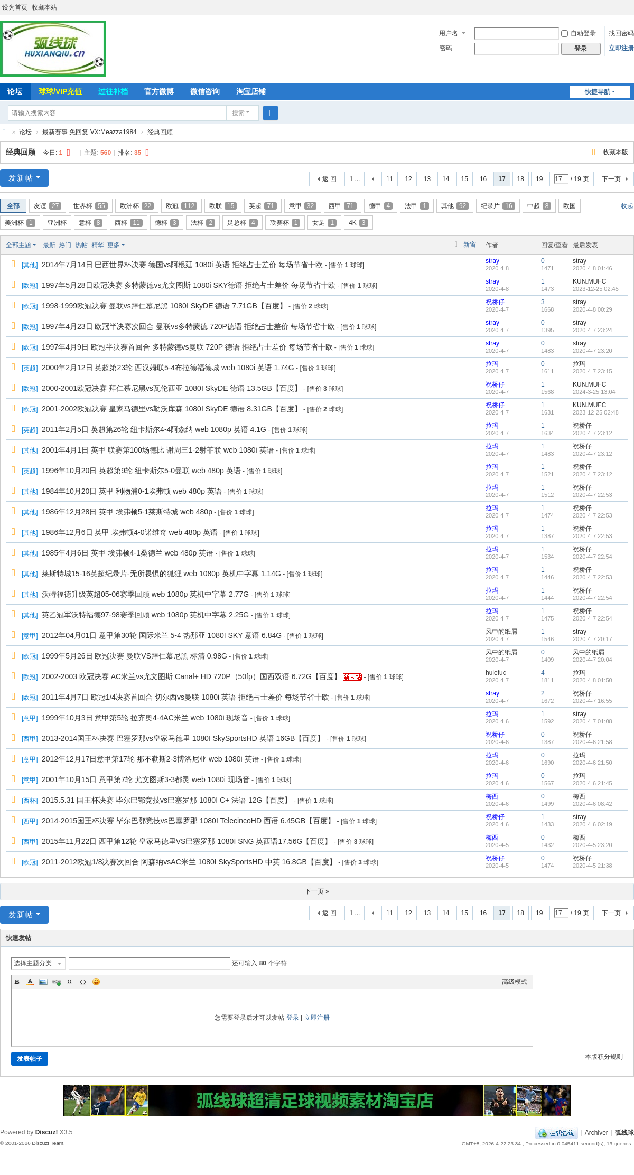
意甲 (302, 206)
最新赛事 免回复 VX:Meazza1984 (89, 132)
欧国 (569, 206)
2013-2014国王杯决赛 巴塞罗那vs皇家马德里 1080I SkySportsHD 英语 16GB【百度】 (183, 738)
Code (83, 981)
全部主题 (18, 245)
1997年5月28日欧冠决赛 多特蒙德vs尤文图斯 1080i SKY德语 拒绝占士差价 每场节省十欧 (188, 285)
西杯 (128, 223)
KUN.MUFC (589, 281)
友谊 (47, 206)
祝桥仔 (495, 302)
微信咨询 (205, 91)
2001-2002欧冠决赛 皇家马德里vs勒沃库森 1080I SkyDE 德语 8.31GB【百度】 (172, 409)
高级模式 (514, 981)
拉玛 (492, 364)
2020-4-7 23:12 (592, 433)
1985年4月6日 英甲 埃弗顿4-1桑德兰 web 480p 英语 (127, 553)
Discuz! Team (47, 1143)
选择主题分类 (33, 963)
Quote (69, 981)
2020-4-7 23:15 (592, 371)
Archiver (596, 1132)
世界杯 (90, 206)
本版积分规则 (604, 1056)
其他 (455, 206)
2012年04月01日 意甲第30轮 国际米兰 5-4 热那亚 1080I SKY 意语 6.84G (162, 635)
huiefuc (496, 672)
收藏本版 (615, 152)
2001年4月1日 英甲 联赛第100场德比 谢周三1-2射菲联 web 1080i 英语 (158, 450)
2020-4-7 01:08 (592, 721)
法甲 (417, 206)
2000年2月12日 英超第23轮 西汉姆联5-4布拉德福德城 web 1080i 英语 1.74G (168, 367)
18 (520, 179)
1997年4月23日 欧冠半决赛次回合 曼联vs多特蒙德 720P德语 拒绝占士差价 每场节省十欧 (188, 326)
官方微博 (159, 91)
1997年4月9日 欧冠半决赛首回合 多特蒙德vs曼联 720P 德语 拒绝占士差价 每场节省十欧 (187, 347)
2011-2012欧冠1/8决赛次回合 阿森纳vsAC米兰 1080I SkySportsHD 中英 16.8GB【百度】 (189, 862)
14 (445, 179)
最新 (49, 245)
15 (464, 179)
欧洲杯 (137, 206)
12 (408, 179)
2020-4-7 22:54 (592, 556)
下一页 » (317, 891)
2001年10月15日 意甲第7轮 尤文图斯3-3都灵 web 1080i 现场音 (146, 779)
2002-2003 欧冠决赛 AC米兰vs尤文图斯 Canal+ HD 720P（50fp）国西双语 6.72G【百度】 (191, 676)
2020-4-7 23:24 (592, 330)
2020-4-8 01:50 (592, 680)
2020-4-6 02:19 (592, 824)
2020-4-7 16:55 (592, 701)
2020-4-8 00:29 (592, 309)
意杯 (91, 223)
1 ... (354, 179)
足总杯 (242, 223)
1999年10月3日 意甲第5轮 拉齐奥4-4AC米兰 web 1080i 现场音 (145, 717)
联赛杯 (285, 223)
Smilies (96, 981)
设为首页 (14, 7)
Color (30, 981)
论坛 (25, 132)
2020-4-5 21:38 (592, 865)
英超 (262, 206)
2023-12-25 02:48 (596, 412)
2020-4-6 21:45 (592, 783)
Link (56, 981)
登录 (292, 1017)
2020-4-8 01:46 (592, 268)
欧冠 (181, 206)
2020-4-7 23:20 (592, 350)
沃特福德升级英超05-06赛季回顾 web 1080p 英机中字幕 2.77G (145, 594)
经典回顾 (160, 132)
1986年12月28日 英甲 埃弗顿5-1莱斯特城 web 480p (127, 511)
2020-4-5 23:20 (592, 845)
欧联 (223, 206)
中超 (539, 206)
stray (492, 261)
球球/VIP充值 (60, 91)
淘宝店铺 (251, 91)
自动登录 (578, 33)
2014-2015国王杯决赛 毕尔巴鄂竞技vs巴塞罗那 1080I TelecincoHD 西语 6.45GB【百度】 (188, 820)
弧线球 (624, 1132)
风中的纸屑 (501, 631)
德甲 (381, 206)
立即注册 (621, 48)
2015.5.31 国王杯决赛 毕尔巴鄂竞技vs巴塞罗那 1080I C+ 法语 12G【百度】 (167, 800)
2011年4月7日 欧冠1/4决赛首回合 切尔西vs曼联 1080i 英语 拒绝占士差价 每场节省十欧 (185, 697)
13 (427, 179)
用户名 (448, 33)
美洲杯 (20, 223)
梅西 (492, 796)
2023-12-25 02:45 (596, 289)
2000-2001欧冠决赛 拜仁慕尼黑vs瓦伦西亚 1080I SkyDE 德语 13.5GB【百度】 (172, 388)
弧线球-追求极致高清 (4, 132)
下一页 (611, 179)
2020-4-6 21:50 (592, 762)
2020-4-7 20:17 (592, 639)
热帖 (81, 245)
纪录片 (498, 206)
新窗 (469, 244)
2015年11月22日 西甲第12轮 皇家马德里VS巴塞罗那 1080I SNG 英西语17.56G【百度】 (187, 841)
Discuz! (46, 1132)
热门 (65, 245)
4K (358, 223)
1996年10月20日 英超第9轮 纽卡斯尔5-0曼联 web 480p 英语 (141, 470)
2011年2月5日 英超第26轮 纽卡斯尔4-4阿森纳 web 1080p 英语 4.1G (154, 429)
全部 (13, 206)
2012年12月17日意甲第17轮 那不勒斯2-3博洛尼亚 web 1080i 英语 (150, 759)
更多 (113, 245)
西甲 (342, 206)
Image (43, 981)
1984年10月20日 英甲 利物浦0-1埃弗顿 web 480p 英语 (132, 491)
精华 (97, 245)
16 (483, 179)
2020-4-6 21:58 (592, 742)
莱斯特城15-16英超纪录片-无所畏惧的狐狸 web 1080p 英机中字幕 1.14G (161, 573)
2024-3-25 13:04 (594, 392)
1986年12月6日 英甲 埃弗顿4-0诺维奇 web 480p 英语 (130, 532)
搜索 (238, 113)
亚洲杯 (57, 223)
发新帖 (21, 178)
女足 (324, 223)
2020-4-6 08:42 (592, 804)
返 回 (329, 179)
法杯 (203, 223)
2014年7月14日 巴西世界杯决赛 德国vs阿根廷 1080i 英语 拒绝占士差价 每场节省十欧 (182, 264)
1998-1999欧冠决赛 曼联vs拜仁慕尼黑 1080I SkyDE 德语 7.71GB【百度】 (164, 306)
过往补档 (113, 91)
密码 (446, 48)
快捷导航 (597, 92)
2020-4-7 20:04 (592, 659)
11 (389, 179)
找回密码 (621, 33)
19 (539, 179)
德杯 (167, 223)
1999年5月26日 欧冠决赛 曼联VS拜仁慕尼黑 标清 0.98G (134, 656)
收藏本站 (44, 7)
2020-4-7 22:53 (592, 495)
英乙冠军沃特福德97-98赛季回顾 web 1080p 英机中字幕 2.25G (145, 614)
